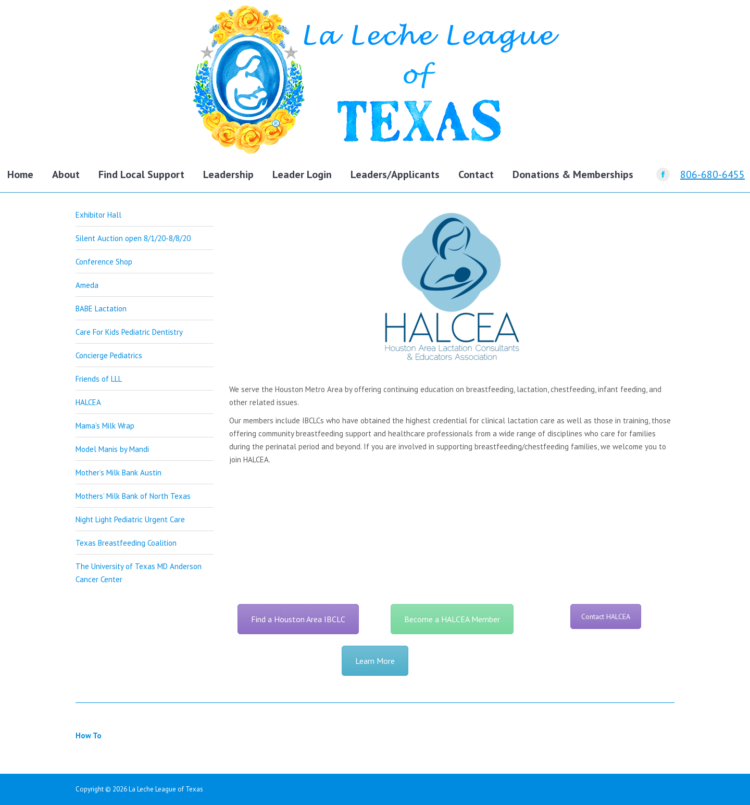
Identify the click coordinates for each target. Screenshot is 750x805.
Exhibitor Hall (98, 215)
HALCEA (88, 402)
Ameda (87, 285)
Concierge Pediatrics (109, 355)
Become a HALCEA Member (452, 619)
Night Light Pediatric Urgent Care (130, 519)
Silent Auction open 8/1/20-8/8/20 (133, 238)
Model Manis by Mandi (112, 449)
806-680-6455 (712, 174)
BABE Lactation (101, 308)
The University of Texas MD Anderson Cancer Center (139, 572)
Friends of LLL (99, 379)
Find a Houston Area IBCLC (298, 619)
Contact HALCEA (605, 616)
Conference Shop (104, 262)
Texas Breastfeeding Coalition (126, 543)
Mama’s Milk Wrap (105, 426)
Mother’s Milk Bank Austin (118, 472)
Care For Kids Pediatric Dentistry (129, 332)
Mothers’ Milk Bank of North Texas (133, 496)
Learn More (375, 661)
